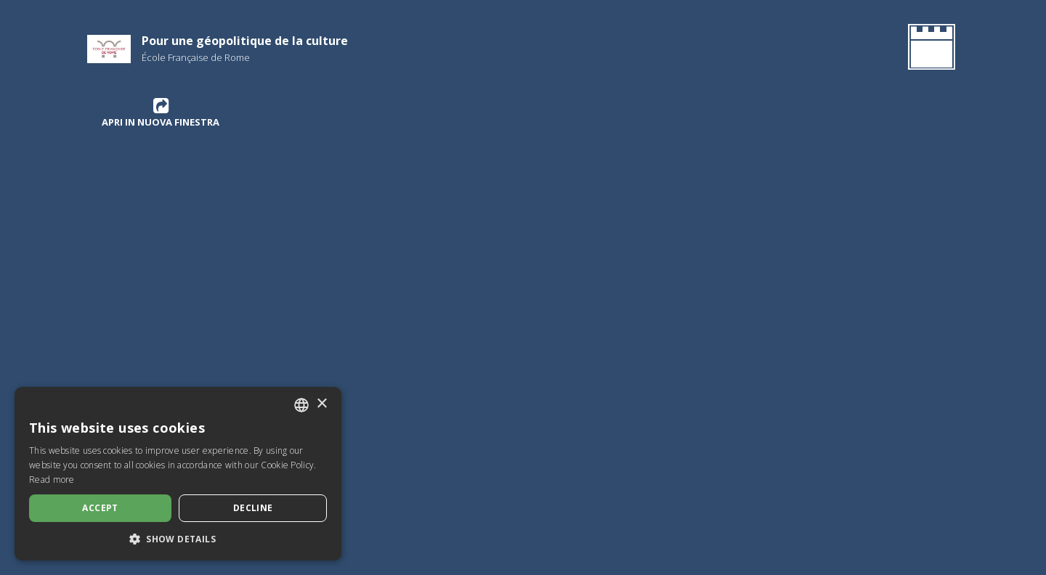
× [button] (321, 404)
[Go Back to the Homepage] (929, 49)
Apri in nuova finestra (160, 113)
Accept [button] (100, 508)
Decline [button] (253, 508)
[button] (178, 538)
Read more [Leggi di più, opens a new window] (52, 479)
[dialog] (178, 473)
